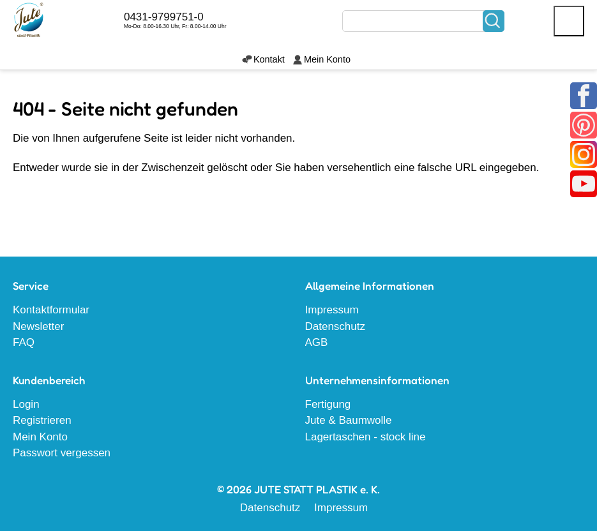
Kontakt (269, 59)
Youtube (583, 183)
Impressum (332, 310)
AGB (316, 342)
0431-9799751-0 (164, 17)
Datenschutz (335, 326)
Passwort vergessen (61, 453)
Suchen (493, 21)
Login (26, 404)
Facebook (583, 95)
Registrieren (42, 420)
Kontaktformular (51, 310)
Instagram (583, 154)
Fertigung (328, 404)
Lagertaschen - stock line (365, 437)
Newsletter (38, 326)
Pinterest (583, 125)
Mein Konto (327, 59)
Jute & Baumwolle (348, 420)
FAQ (23, 342)
